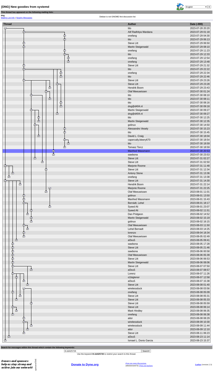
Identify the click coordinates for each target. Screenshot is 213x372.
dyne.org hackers (146, 366)
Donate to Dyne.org (85, 364)
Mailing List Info (8, 18)
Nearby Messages (24, 18)
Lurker (198, 364)
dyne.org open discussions (136, 363)
